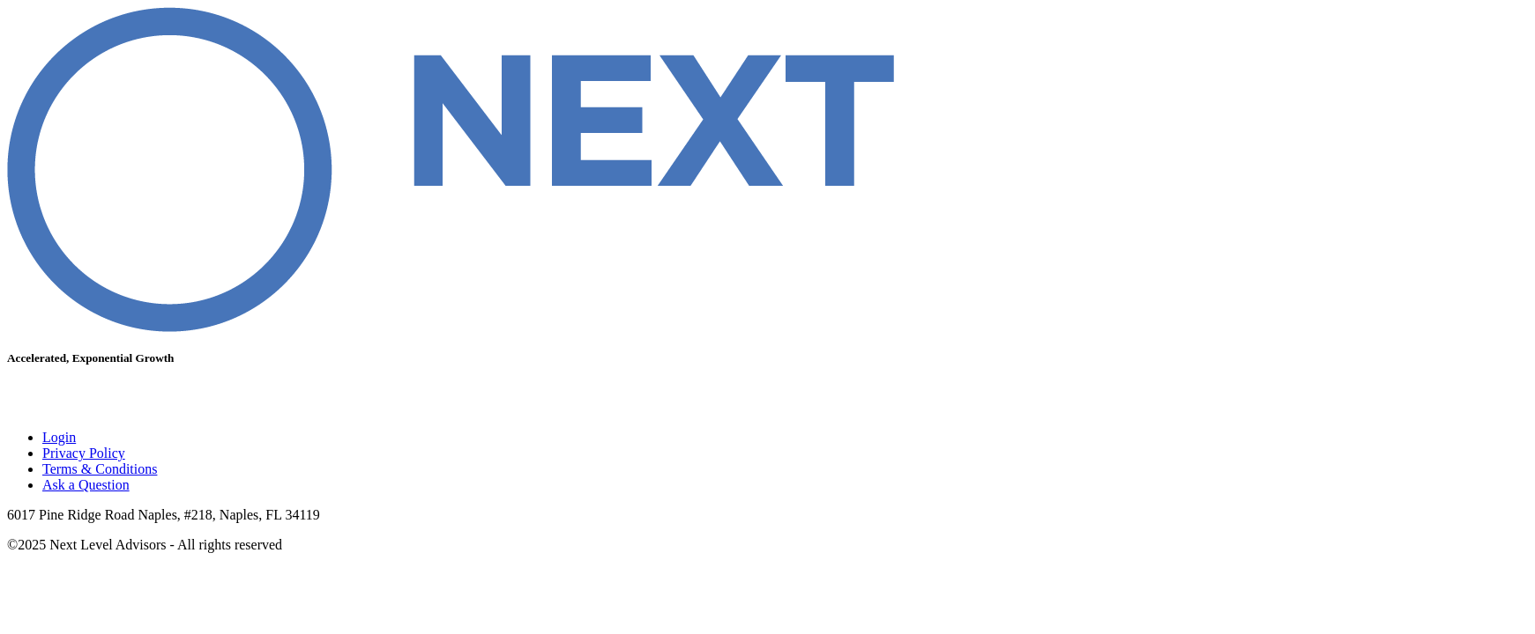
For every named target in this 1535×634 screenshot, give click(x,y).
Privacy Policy (83, 453)
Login (59, 437)
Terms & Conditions (99, 468)
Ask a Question (86, 484)
